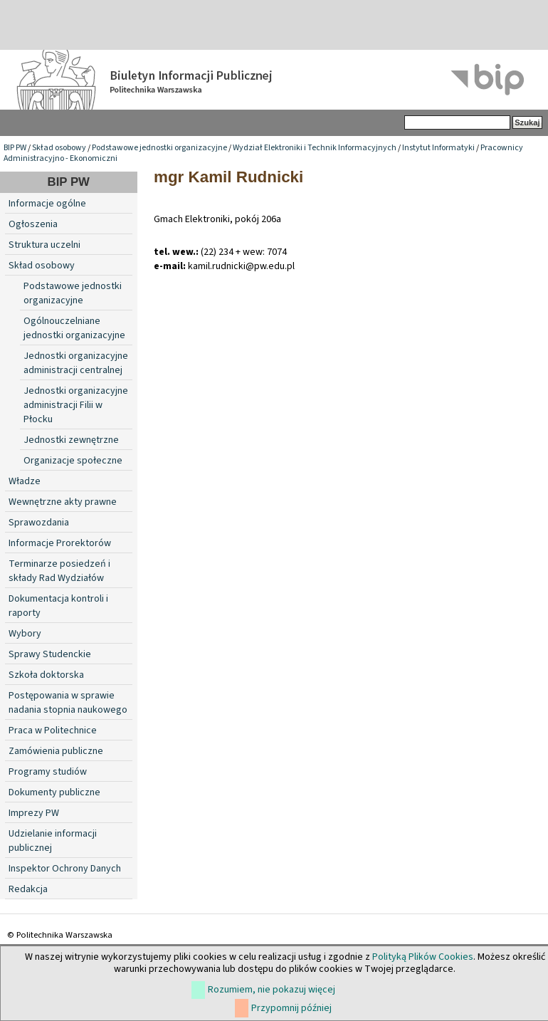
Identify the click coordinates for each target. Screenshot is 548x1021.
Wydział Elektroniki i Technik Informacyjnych (314, 148)
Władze (25, 481)
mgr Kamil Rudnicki (228, 177)
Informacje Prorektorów (60, 543)
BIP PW (15, 148)
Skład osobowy (59, 148)
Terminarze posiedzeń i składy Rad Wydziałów (59, 571)
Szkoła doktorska (46, 675)
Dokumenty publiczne (54, 792)
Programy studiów (48, 772)
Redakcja (28, 889)
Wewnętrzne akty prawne (63, 502)
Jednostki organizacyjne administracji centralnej (75, 363)
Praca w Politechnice (53, 730)
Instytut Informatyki (438, 148)
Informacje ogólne (47, 204)
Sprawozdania (39, 522)
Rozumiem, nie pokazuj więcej (271, 990)
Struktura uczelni (44, 245)
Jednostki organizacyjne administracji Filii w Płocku (75, 405)
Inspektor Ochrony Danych (65, 869)
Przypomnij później (291, 1008)
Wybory (25, 634)
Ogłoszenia (33, 224)
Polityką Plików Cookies (422, 957)
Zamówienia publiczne (56, 751)
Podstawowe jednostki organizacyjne (159, 148)
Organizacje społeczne (72, 461)
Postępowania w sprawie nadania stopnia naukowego (68, 702)
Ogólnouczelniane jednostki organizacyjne (74, 328)
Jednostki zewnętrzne (71, 440)
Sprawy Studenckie (50, 654)
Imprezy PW (34, 813)
